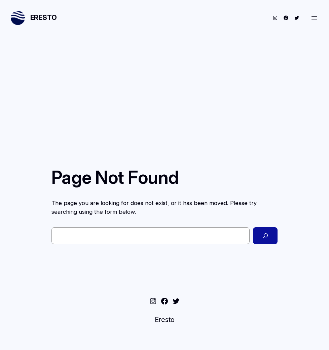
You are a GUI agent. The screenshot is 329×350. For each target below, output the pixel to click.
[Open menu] (314, 18)
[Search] (265, 235)
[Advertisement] (164, 94)
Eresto (43, 17)
